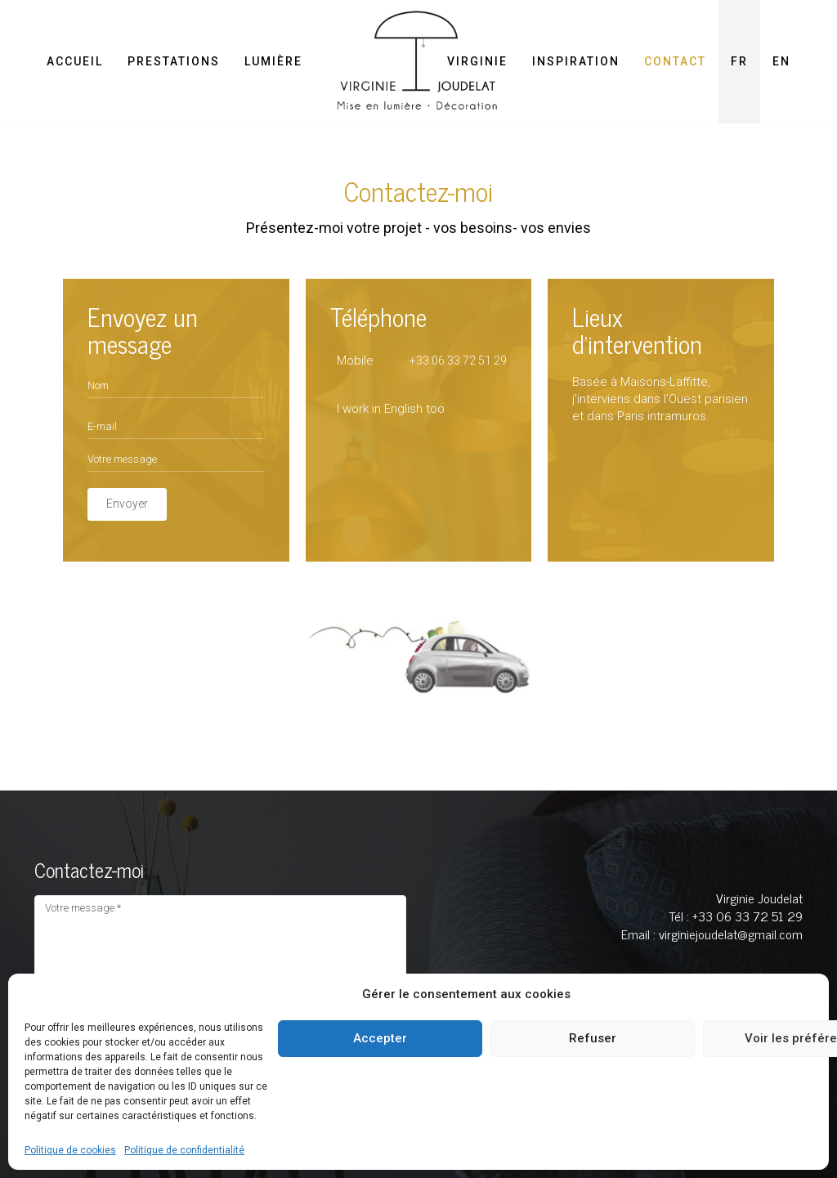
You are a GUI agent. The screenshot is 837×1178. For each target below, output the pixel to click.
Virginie (477, 61)
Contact (675, 61)
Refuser (592, 1038)
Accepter (380, 1038)
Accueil (75, 61)
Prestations (174, 61)
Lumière (273, 61)
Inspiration (576, 61)
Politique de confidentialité (184, 1150)
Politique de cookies (70, 1150)
